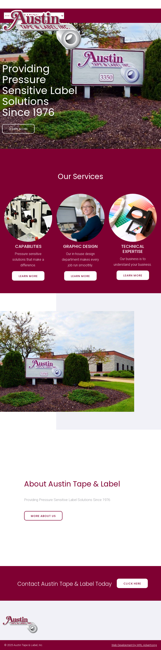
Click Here (132, 584)
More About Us (43, 516)
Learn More (18, 129)
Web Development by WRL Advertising (134, 645)
